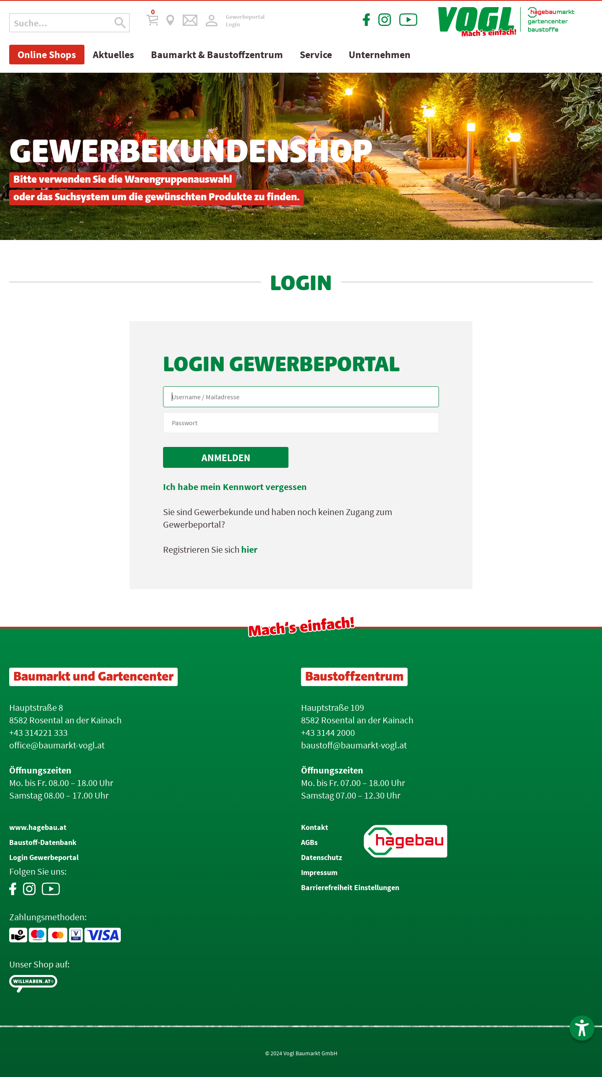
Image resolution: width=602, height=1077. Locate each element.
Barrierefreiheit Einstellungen (350, 887)
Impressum (319, 872)
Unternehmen (380, 54)
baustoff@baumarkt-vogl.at (354, 745)
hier (249, 549)
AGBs (309, 842)
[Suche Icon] (120, 22)
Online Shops (47, 54)
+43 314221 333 (38, 732)
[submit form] (225, 457)
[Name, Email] (301, 396)
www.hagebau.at (37, 827)
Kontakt (314, 827)
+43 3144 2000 (328, 732)
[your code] (301, 422)
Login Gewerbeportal (44, 857)
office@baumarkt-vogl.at (57, 745)
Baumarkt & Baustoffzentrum (217, 54)
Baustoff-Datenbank (43, 842)
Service (316, 54)
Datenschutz (321, 857)
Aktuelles (113, 54)
